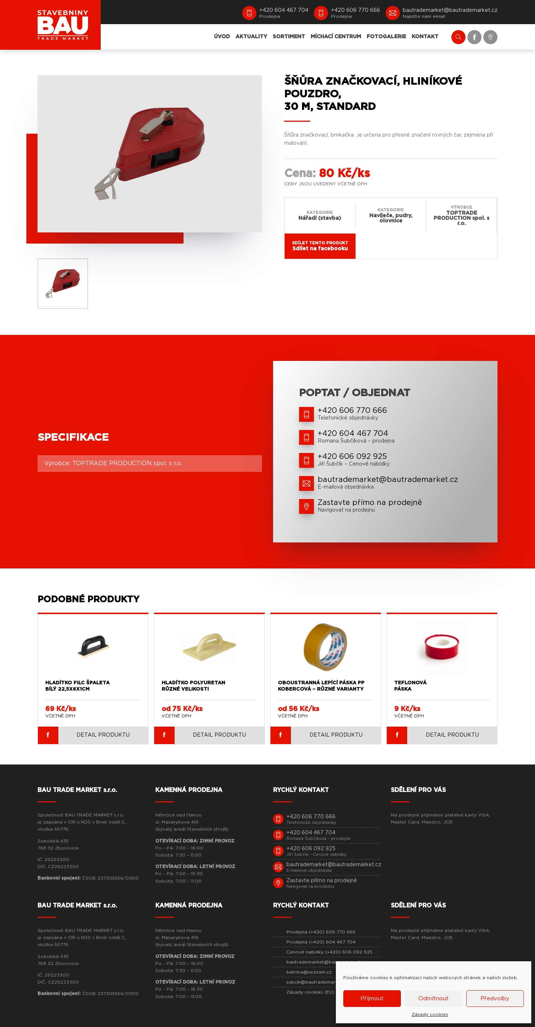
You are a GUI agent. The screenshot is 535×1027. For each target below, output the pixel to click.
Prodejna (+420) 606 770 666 (321, 932)
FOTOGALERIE (386, 36)
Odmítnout (433, 998)
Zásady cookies (430, 1014)
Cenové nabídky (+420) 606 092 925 (329, 952)
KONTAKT (425, 36)
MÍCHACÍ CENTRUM (336, 36)
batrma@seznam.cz (309, 972)
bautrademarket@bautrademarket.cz (329, 962)
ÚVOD (222, 36)
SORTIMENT (289, 36)
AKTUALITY (251, 36)
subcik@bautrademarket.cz (317, 982)
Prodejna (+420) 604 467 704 (321, 942)
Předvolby (494, 998)
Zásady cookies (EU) (310, 992)
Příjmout (372, 998)
